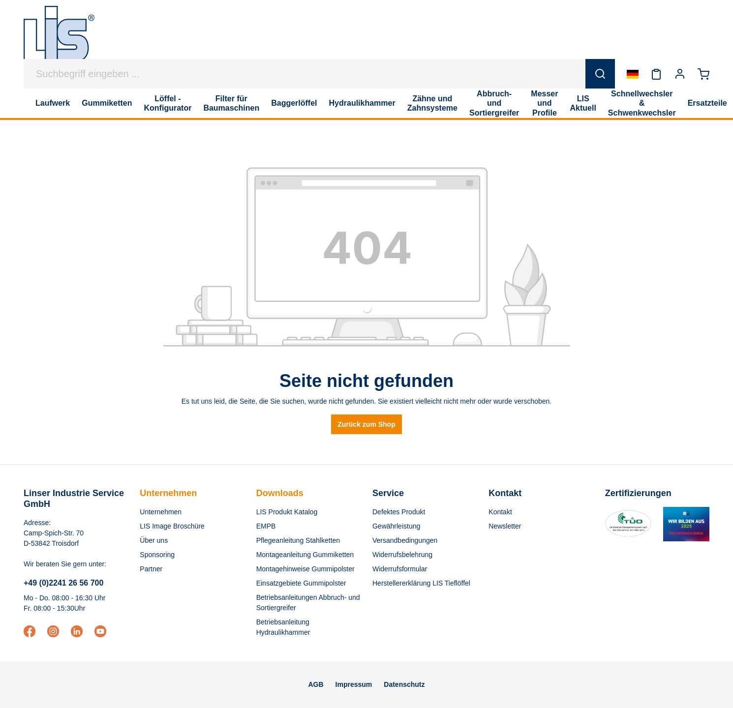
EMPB (266, 526)
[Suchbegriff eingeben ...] (305, 73)
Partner (151, 569)
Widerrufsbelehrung (402, 555)
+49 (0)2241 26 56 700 (63, 583)
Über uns (154, 540)
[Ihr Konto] (680, 74)
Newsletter (505, 526)
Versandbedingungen (404, 540)
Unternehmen (168, 493)
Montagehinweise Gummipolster (305, 569)
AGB (315, 684)
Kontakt (500, 512)
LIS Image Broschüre (172, 526)
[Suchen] (600, 73)
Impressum (354, 684)
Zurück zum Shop (366, 424)
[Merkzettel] (656, 74)
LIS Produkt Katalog (287, 512)
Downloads (280, 493)
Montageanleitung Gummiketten (305, 555)
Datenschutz (404, 684)
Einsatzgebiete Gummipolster (301, 583)
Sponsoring (157, 555)
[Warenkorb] (703, 74)
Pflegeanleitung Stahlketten (298, 540)
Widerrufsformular (399, 569)
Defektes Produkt (398, 512)
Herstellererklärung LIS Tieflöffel (421, 583)
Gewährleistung (396, 526)
